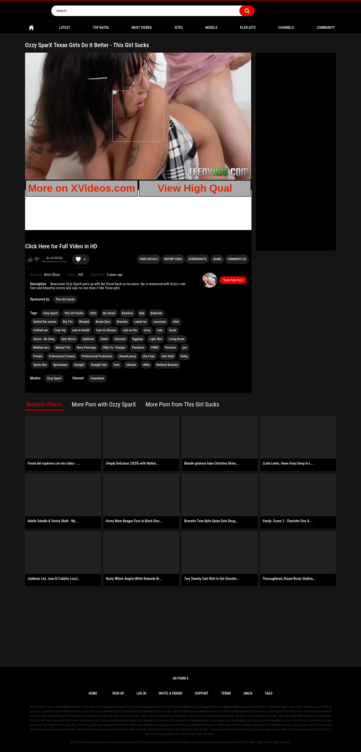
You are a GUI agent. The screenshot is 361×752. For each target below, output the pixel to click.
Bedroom (156, 313)
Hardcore (88, 339)
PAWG (154, 347)
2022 (93, 313)
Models (211, 28)
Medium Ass (41, 347)
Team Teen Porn (233, 280)
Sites (178, 28)
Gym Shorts (68, 339)
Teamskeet (97, 378)
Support (201, 693)
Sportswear (60, 365)
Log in (141, 693)
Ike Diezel (109, 313)
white (146, 365)
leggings (137, 339)
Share (217, 259)
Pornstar (170, 347)
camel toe (140, 322)
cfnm (175, 322)
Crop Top (60, 330)
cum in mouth (80, 330)
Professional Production (97, 356)
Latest (64, 28)
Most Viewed (142, 28)
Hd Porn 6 (181, 678)
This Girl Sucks (65, 299)
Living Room (176, 339)
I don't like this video (36, 259)
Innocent (120, 339)
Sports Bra (40, 365)
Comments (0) (237, 259)
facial (172, 330)
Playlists (247, 28)
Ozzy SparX (50, 313)
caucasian (159, 322)
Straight (79, 365)
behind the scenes (44, 322)
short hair (149, 356)
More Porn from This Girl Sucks (182, 404)
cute (160, 330)
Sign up (118, 693)
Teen (117, 365)
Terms (226, 693)
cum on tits (130, 330)
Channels (286, 28)
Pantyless (138, 347)
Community (326, 28)
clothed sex (40, 330)
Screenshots (198, 259)
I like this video (30, 259)
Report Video (173, 259)
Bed (141, 313)
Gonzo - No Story (44, 339)
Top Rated (101, 28)
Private (37, 356)
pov (185, 347)
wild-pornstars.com (94, 742)
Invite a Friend (170, 693)
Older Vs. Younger (114, 347)
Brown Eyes (103, 322)
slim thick (167, 356)
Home (31, 27)
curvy (147, 330)
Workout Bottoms (167, 365)
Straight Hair (99, 365)
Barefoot (127, 313)
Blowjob (84, 322)
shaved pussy (127, 356)
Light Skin (156, 339)
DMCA (247, 693)
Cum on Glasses (106, 330)
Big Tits (68, 322)
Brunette (122, 322)
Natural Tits (62, 347)
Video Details (149, 259)
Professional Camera (62, 356)
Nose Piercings (86, 347)
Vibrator (131, 365)
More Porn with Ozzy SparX (104, 404)
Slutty (184, 356)
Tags (269, 693)
